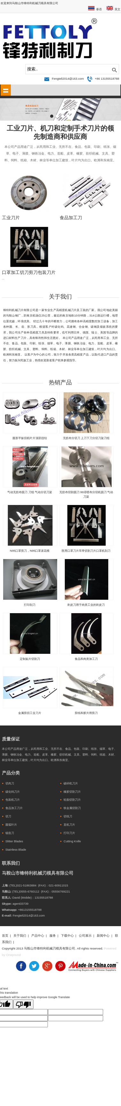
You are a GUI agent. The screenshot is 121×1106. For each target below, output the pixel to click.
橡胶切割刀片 (72, 791)
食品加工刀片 (14, 808)
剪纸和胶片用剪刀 (86, 713)
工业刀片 (11, 217)
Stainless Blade (15, 849)
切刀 (8, 816)
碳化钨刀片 (12, 791)
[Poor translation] (23, 1004)
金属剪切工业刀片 (29, 713)
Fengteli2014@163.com (68, 78)
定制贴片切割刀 (30, 659)
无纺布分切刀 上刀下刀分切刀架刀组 (86, 438)
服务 (52, 935)
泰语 (99, 9)
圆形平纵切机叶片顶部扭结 (29, 438)
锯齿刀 (9, 833)
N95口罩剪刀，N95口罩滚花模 (30, 550)
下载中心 (67, 935)
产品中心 (37, 935)
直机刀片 (69, 824)
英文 (117, 9)
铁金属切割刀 (72, 808)
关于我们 (19, 935)
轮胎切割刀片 (72, 799)
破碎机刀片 (71, 783)
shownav (6, 90)
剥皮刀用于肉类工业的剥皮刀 (86, 604)
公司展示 (85, 935)
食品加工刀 (71, 217)
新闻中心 (103, 935)
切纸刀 (68, 816)
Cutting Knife (72, 841)
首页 (5, 935)
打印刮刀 (29, 604)
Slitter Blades (14, 841)
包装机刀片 (12, 799)
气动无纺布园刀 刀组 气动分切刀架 (29, 492)
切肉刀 (9, 783)
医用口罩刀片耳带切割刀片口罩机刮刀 (86, 550)
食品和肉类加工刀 (86, 659)
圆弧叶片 (11, 824)
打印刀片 (69, 833)
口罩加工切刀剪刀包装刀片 (29, 272)
